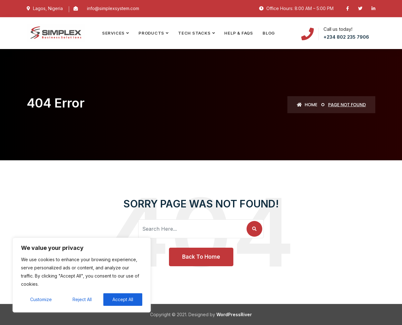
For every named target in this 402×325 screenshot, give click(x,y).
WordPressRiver (234, 314)
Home (307, 105)
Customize (41, 299)
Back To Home (201, 257)
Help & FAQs (238, 33)
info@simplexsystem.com (113, 8)
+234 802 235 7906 (346, 37)
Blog (269, 33)
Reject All (82, 299)
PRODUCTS (151, 33)
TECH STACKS (194, 33)
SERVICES (113, 33)
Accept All (122, 299)
